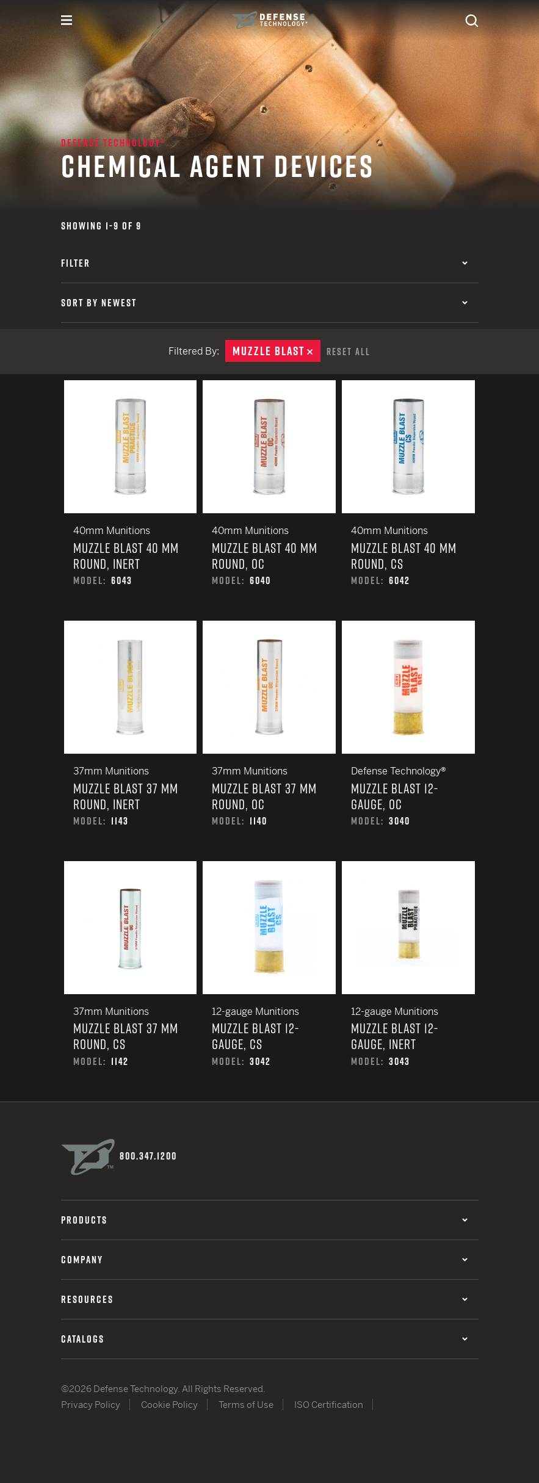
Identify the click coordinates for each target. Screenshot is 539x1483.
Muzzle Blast (276, 350)
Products (264, 1218)
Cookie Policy (169, 1403)
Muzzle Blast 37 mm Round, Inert (130, 739)
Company (264, 1257)
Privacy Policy (90, 1403)
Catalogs (264, 1337)
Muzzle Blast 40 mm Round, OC (269, 499)
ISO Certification (328, 1403)
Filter (264, 263)
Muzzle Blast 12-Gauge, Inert (408, 980)
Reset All (349, 351)
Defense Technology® (113, 142)
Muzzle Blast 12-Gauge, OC (408, 739)
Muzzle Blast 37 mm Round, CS (130, 980)
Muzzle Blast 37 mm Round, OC (269, 739)
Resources (264, 1297)
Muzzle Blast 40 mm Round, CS (408, 499)
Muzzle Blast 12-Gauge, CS (269, 980)
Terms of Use (246, 1403)
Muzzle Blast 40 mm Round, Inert (130, 499)
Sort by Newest (264, 302)
